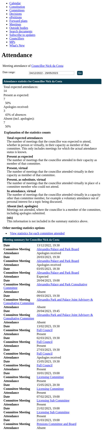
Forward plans (18, 20)
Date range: (9, 72)
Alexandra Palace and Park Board (58, 249)
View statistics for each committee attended (37, 233)
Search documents (20, 31)
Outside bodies (18, 28)
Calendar (15, 3)
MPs (12, 42)
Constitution (17, 6)
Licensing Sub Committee (53, 400)
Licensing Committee (50, 377)
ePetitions (15, 17)
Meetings (15, 24)
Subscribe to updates (22, 35)
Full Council (44, 330)
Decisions (15, 13)
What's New (17, 45)
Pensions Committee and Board (56, 424)
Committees (16, 10)
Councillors (16, 38)
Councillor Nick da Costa (47, 65)
